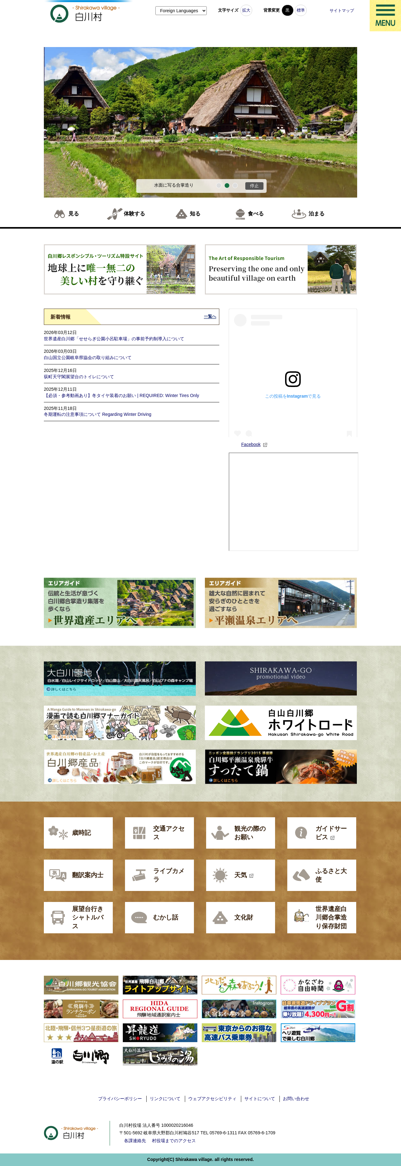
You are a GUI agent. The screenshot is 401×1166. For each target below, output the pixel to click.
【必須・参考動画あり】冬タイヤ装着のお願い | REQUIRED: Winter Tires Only (121, 395)
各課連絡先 (135, 1140)
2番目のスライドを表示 (227, 185)
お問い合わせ (296, 1098)
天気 (244, 875)
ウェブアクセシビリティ (212, 1098)
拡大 (246, 10)
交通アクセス (169, 833)
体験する (134, 214)
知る (195, 214)
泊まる (317, 214)
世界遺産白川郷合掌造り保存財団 (331, 917)
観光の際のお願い (250, 833)
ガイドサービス (331, 833)
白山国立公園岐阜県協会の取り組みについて (88, 357)
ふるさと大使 (331, 875)
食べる (256, 214)
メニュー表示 (385, 15)
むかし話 (165, 917)
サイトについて (259, 1098)
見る (73, 214)
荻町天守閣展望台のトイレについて (79, 376)
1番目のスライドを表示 (218, 185)
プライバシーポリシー (120, 1098)
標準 (301, 10)
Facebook (254, 444)
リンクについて (165, 1098)
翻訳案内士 (87, 875)
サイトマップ (342, 10)
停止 (254, 185)
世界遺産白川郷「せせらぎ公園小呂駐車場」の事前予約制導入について (114, 338)
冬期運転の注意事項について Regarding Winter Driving (97, 414)
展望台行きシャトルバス (87, 917)
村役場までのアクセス (174, 1140)
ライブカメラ (169, 875)
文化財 (243, 917)
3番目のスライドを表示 (235, 185)
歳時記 (81, 832)
